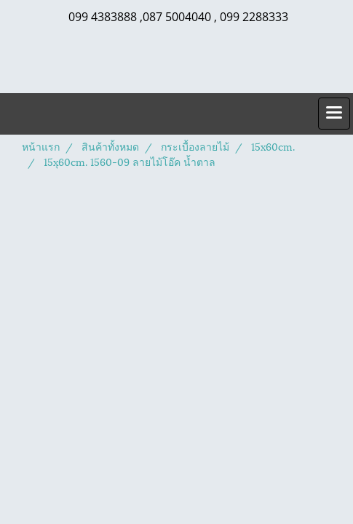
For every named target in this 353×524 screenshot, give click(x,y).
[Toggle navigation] (334, 114)
